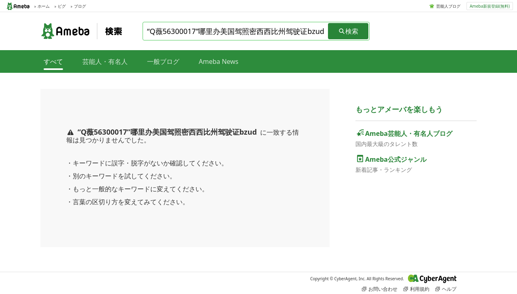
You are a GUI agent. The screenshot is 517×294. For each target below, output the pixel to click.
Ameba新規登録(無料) (490, 6)
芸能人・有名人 (105, 61)
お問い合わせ (379, 289)
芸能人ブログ (448, 6)
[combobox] (236, 31)
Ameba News (218, 61)
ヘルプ (445, 289)
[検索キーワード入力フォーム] (236, 31)
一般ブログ (163, 61)
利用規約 (416, 289)
